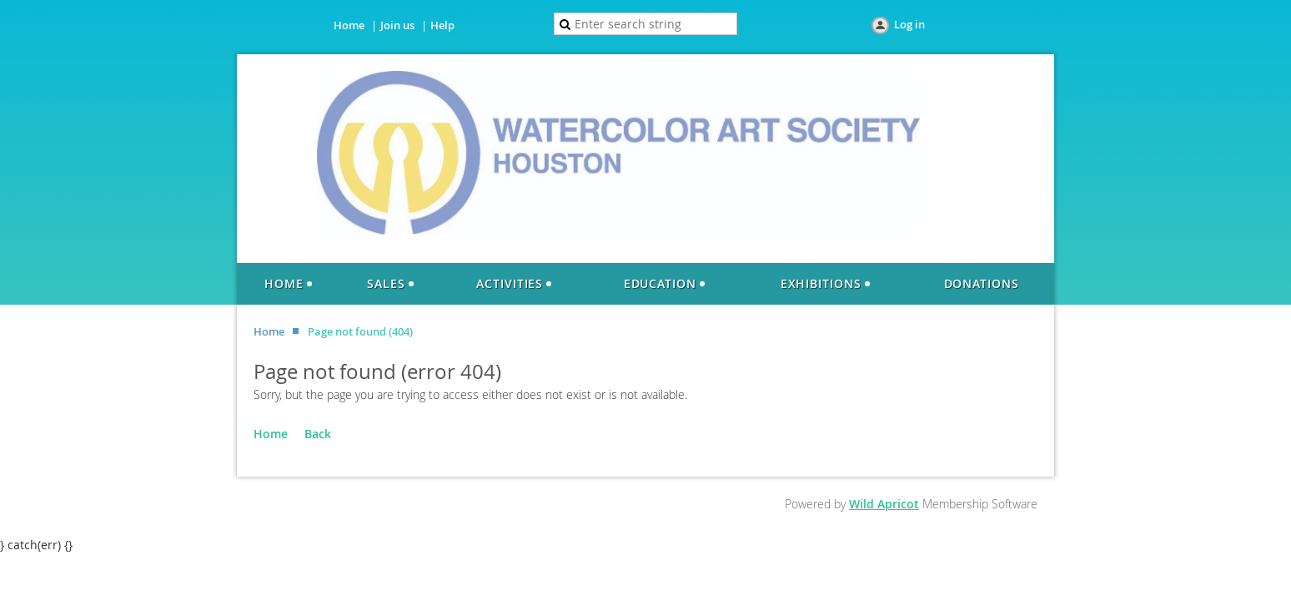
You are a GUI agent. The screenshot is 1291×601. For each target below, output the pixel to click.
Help (442, 25)
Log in (909, 24)
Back (317, 434)
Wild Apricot (884, 504)
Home (349, 25)
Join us (397, 25)
